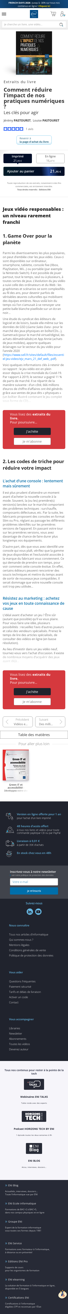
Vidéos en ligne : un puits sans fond (23, 724)
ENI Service (15, 1243)
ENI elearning (16, 1279)
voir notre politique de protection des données (32, 875)
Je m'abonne (32, 441)
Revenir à (34, 140)
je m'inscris (34, 891)
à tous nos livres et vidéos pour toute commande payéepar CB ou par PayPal (39, 829)
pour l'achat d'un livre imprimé (39, 816)
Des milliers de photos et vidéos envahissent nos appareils (52, 724)
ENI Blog (13, 1185)
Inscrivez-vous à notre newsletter (34, 873)
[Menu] (4, 14)
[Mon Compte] (63, 14)
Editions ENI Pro (18, 1261)
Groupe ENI (15, 1221)
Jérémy (17, 120)
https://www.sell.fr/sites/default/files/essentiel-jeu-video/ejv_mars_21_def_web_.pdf (33, 357)
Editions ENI (34, 14)
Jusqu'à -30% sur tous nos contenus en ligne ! (34, 4)
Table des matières (34, 734)
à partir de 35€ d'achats (39, 842)
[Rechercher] (61, 24)
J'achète (32, 431)
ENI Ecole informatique (22, 1203)
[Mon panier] (53, 14)
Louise (46, 120)
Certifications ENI (18, 1297)
